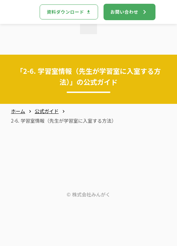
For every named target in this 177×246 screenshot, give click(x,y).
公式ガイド (47, 111)
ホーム (18, 111)
